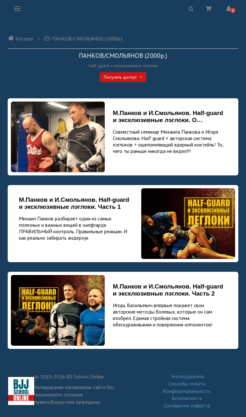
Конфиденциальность (187, 391)
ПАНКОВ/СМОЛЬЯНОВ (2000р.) (83, 38)
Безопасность (187, 398)
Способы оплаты (187, 383)
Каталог (20, 38)
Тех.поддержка (187, 376)
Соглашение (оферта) (187, 405)
